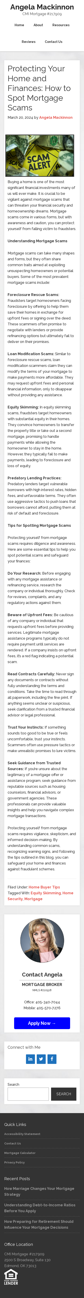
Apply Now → (42, 1023)
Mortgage (33, 899)
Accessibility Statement (22, 1134)
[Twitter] (41, 1059)
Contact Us (12, 1143)
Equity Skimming (46, 893)
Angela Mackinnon (42, 7)
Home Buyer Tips (44, 887)
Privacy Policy (14, 1162)
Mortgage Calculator (20, 1153)
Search (13, 1084)
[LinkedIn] (30, 1059)
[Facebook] (51, 1059)
